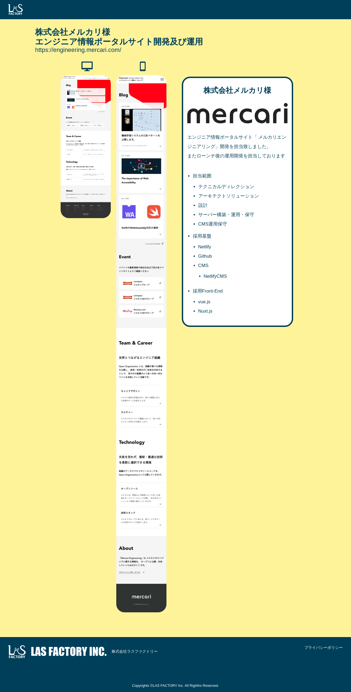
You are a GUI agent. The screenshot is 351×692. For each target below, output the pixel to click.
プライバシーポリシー (323, 647)
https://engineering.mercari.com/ (78, 49)
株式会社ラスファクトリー (83, 651)
